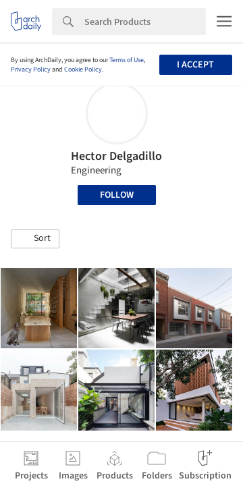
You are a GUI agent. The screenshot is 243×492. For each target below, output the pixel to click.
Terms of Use (126, 60)
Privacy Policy (31, 69)
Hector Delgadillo (116, 156)
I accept (195, 65)
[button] (35, 238)
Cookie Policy (83, 69)
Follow (117, 195)
